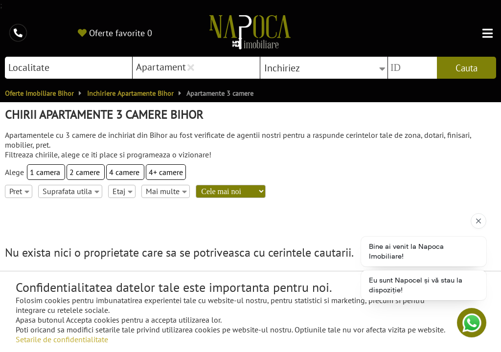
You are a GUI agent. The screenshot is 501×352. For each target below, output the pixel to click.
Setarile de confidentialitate (62, 339)
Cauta (466, 68)
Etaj (123, 191)
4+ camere (166, 172)
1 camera (46, 172)
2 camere (85, 172)
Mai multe (166, 191)
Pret (19, 191)
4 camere (125, 172)
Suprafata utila (71, 191)
